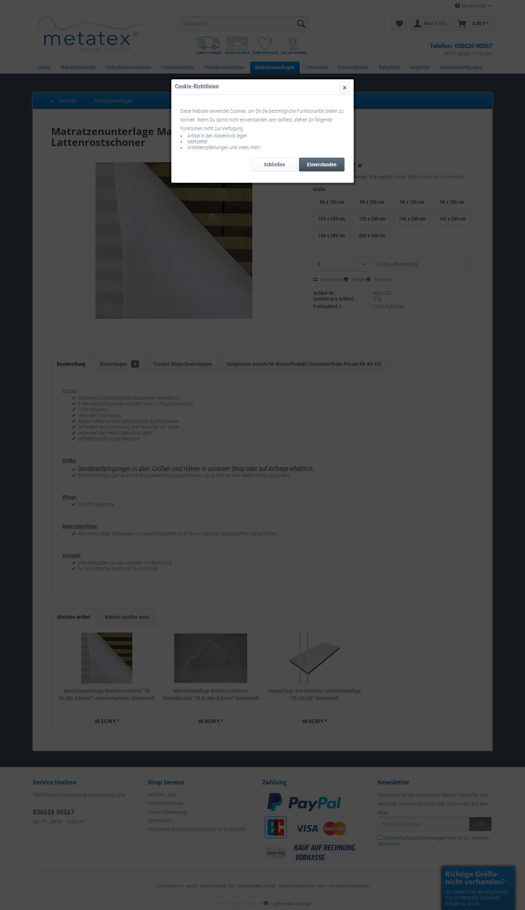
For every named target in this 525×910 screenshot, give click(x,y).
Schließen (274, 164)
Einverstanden (322, 164)
